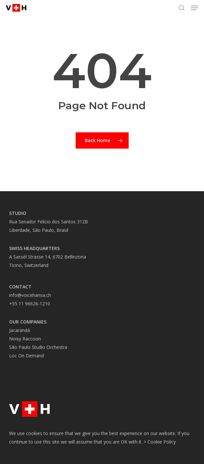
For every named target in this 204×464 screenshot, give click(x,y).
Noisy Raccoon (25, 339)
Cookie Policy (161, 442)
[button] (194, 8)
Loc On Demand (26, 355)
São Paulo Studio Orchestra (38, 347)
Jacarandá (19, 330)
